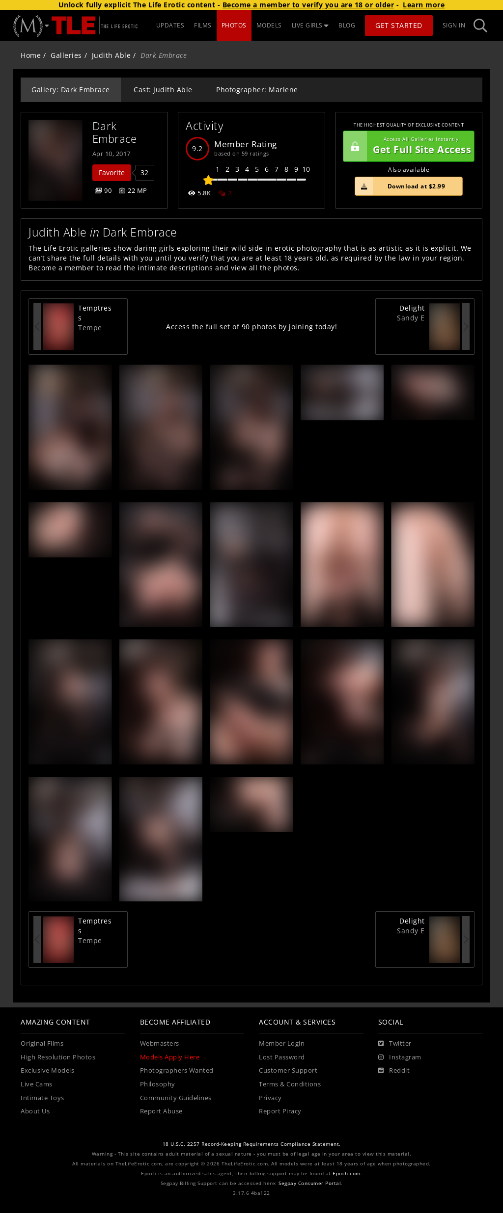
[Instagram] (399, 1057)
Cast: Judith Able (163, 89)
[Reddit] (394, 1070)
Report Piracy (280, 1111)
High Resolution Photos (58, 1057)
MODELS (269, 25)
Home (31, 55)
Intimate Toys (42, 1098)
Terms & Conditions (290, 1084)
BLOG (346, 25)
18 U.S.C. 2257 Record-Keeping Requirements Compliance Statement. (252, 1144)
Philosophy (157, 1084)
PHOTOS (234, 25)
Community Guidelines (176, 1098)
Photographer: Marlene (257, 89)
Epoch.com (347, 1173)
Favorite (112, 172)
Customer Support (288, 1070)
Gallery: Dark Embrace (70, 89)
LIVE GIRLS (310, 25)
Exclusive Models (47, 1070)
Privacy (270, 1098)
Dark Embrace (114, 132)
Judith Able (111, 55)
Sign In (454, 25)
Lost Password (282, 1057)
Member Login (282, 1043)
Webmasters (159, 1043)
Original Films (42, 1043)
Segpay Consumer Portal (310, 1183)
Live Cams (37, 1084)
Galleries (66, 55)
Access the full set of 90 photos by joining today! (251, 326)
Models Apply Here (170, 1057)
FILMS (203, 25)
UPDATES (170, 25)
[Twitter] (395, 1043)
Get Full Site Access (407, 146)
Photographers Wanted (177, 1070)
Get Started (398, 25)
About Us (35, 1111)
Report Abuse (161, 1111)
